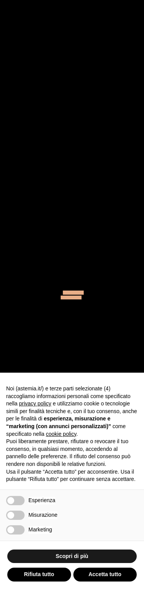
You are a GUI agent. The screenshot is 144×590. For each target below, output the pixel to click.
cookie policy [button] (61, 434)
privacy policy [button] (35, 403)
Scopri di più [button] (72, 556)
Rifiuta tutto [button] (39, 574)
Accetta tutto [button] (104, 574)
